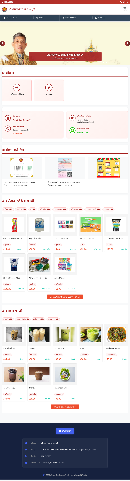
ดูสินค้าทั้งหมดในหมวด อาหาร (65, 408)
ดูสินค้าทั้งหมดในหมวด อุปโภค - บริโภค (65, 298)
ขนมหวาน (53, 321)
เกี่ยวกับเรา (65, 432)
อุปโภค (7, 211)
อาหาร (28, 18)
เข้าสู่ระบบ (63, 18)
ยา (32, 211)
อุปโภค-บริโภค (11, 18)
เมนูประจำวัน (23, 321)
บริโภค (21, 211)
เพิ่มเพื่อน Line (83, 134)
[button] (2, 44)
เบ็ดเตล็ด (108, 211)
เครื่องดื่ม (45, 211)
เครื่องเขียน (76, 211)
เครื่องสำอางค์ (93, 211)
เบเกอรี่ (7, 321)
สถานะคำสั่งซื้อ (45, 18)
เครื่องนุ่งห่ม (60, 211)
